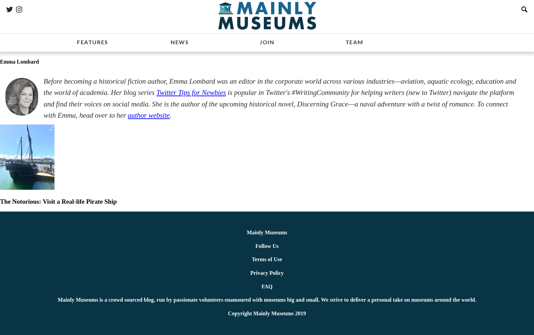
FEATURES (92, 42)
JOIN (267, 42)
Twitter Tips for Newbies (191, 92)
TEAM (354, 42)
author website (149, 115)
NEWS (180, 42)
